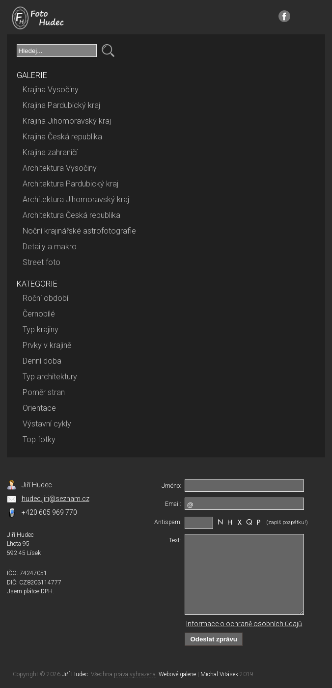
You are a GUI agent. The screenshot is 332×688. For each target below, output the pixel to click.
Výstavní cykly (47, 423)
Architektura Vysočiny (60, 168)
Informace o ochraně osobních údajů (244, 624)
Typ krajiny (40, 329)
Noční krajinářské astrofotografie (79, 231)
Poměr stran (44, 392)
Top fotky (39, 439)
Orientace (39, 408)
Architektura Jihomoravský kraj (76, 199)
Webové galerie (177, 674)
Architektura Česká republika (71, 215)
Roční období (45, 298)
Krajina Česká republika (62, 136)
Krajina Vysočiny (51, 89)
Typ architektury (50, 376)
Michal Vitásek (219, 674)
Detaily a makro (50, 246)
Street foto (41, 262)
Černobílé (39, 313)
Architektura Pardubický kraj (70, 183)
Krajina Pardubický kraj (61, 105)
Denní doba (42, 361)
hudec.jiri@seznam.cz (55, 499)
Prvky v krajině (47, 345)
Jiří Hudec (75, 674)
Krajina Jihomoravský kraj (67, 121)
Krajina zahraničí (50, 152)
